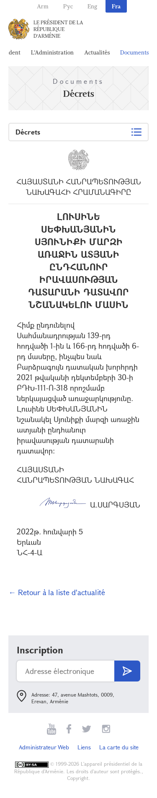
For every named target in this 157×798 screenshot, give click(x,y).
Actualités (97, 52)
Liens (84, 747)
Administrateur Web (44, 747)
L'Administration (52, 52)
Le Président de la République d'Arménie (58, 29)
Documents (134, 52)
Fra (116, 6)
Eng (92, 6)
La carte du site (119, 747)
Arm (43, 6)
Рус (68, 6)
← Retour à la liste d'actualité (56, 592)
